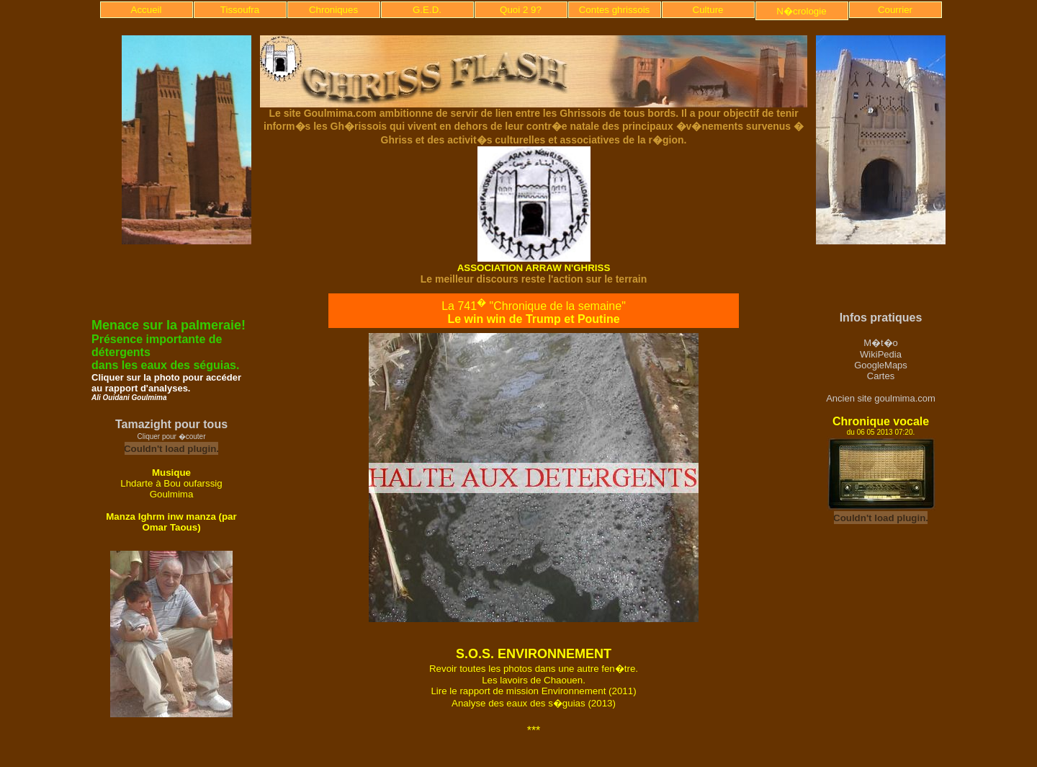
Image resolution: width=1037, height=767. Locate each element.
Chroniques (333, 9)
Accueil (146, 9)
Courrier (895, 9)
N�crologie (801, 11)
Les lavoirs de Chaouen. (533, 680)
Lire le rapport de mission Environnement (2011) (533, 691)
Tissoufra (239, 9)
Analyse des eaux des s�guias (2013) (534, 703)
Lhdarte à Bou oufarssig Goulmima (171, 489)
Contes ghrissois (614, 9)
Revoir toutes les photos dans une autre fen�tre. (533, 668)
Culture (708, 9)
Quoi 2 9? (521, 9)
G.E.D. (427, 9)
